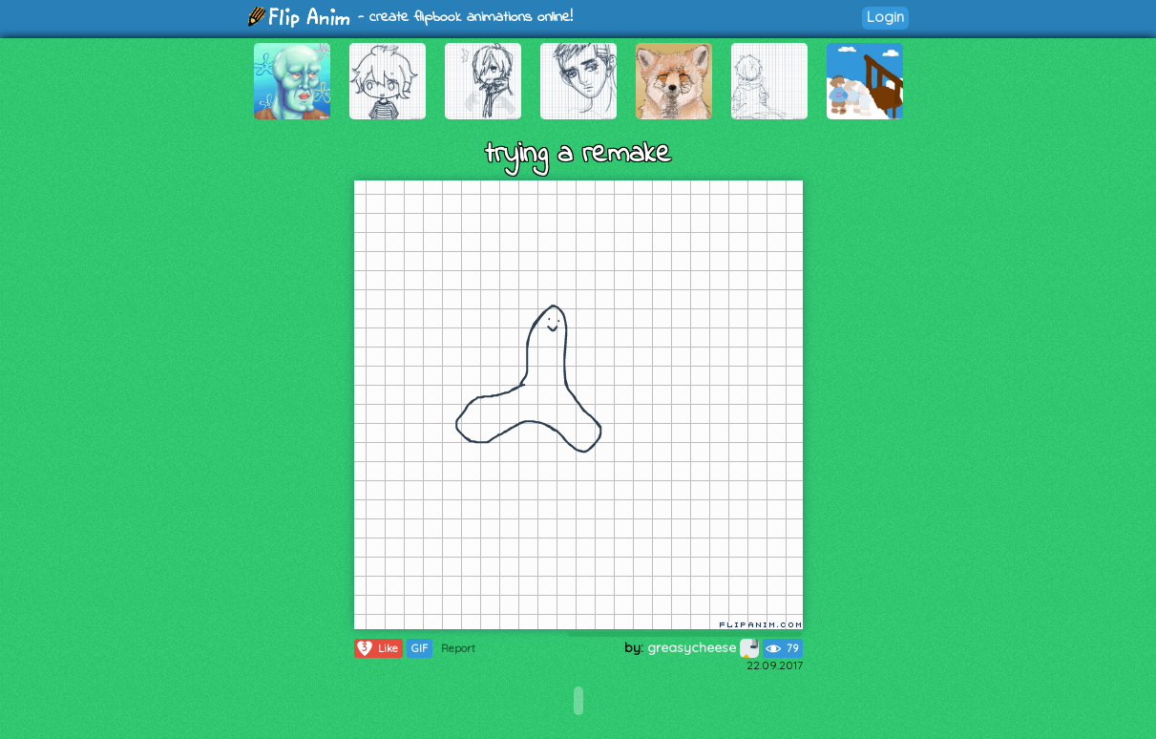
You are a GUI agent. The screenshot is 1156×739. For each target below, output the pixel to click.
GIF (419, 648)
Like (376, 648)
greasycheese (703, 647)
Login (885, 17)
